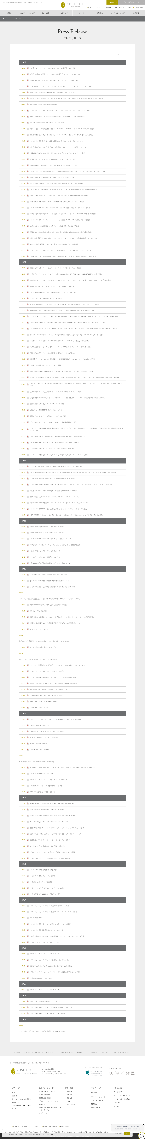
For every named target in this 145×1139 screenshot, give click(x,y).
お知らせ (117, 1103)
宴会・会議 (45, 13)
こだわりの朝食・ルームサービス (22, 1105)
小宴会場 (69, 1098)
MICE (68, 1101)
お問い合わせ (95, 1108)
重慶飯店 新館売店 (45, 1095)
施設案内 (100, 13)
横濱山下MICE (64, 1126)
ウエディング (63, 13)
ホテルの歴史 (118, 1088)
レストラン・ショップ (27, 13)
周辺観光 (108, 7)
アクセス (100, 7)
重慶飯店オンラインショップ (31, 1126)
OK (127, 1133)
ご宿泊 (9, 13)
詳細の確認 (118, 1133)
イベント (91, 7)
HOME (7, 18)
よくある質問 (139, 7)
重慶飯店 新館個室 (45, 1098)
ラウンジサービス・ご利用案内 (21, 1099)
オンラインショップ (117, 13)
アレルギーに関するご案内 (123, 7)
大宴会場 (69, 1091)
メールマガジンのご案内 (122, 1099)
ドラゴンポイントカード (122, 1095)
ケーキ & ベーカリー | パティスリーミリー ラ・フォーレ (50, 1109)
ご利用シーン (43, 1113)
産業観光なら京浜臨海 (50, 1126)
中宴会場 (69, 1095)
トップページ (15, 1088)
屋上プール (15, 1109)
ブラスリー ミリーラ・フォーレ (49, 1101)
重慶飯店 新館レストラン (47, 1091)
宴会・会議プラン (72, 1104)
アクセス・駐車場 (97, 1100)
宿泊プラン (15, 1102)
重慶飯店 (16, 1126)
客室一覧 (14, 1096)
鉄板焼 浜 (42, 1104)
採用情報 (136, 13)
